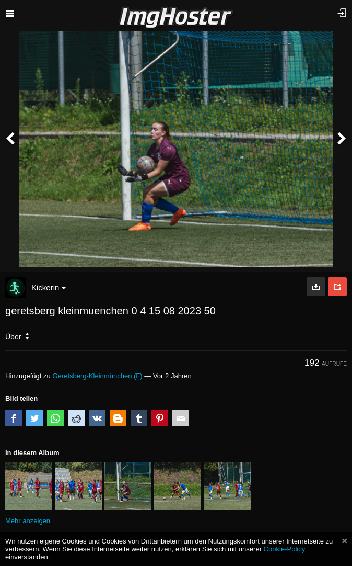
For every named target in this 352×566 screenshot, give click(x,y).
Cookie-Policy (285, 549)
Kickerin (48, 287)
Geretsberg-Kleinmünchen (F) (97, 376)
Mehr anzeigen (27, 521)
